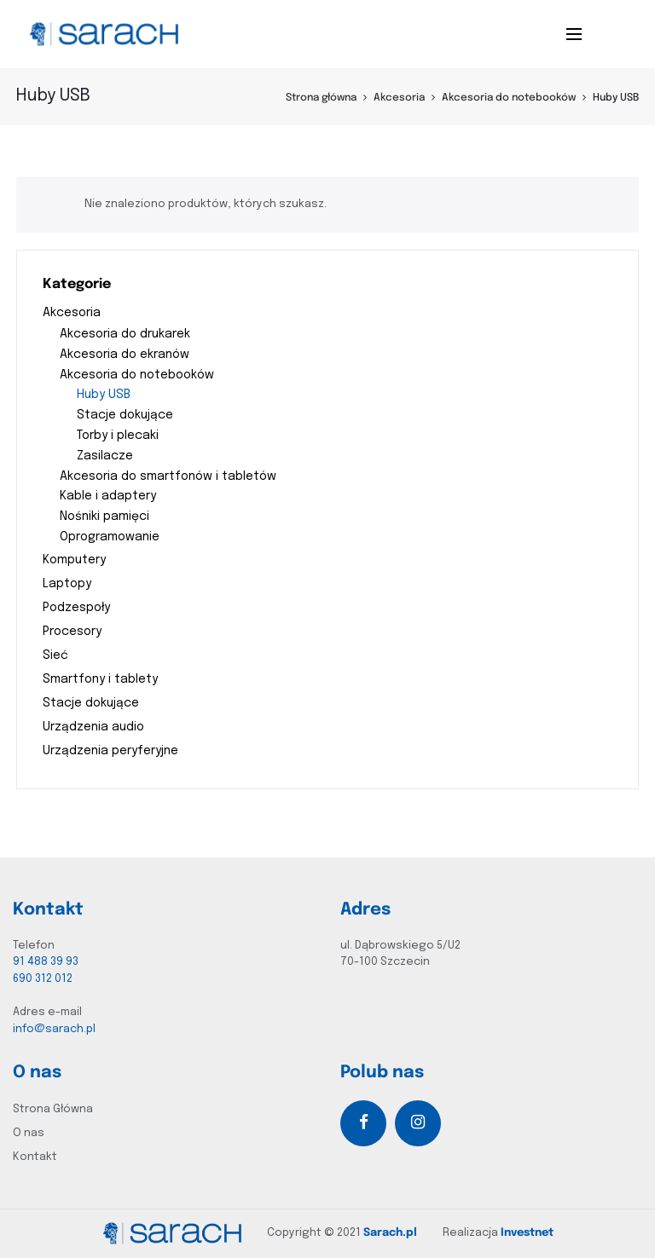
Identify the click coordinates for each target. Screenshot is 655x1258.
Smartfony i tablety (100, 679)
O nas (28, 1133)
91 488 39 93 (45, 961)
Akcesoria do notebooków (509, 98)
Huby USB (103, 395)
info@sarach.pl (54, 1029)
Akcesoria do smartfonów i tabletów (168, 476)
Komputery (74, 560)
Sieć (55, 655)
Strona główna (321, 98)
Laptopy (67, 584)
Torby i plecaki (118, 435)
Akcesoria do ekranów (124, 355)
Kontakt (35, 1157)
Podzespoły (76, 608)
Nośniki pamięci (104, 516)
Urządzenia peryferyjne (110, 751)
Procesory (72, 632)
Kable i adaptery (108, 496)
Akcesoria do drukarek (125, 334)
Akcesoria (399, 98)
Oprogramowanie (109, 537)
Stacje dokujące (125, 415)
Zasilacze (105, 456)
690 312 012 (42, 978)
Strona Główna (53, 1109)
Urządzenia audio (93, 727)
